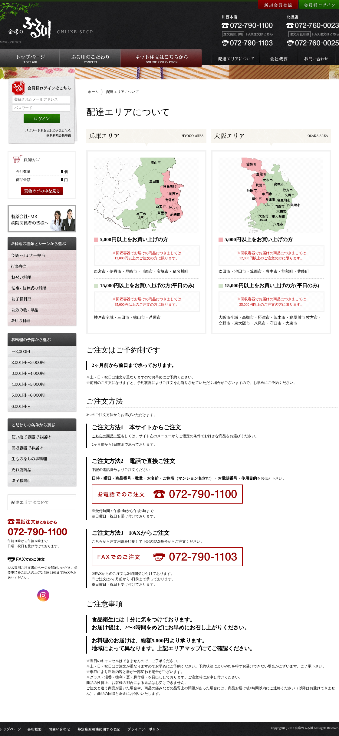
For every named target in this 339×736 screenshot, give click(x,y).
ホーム (93, 92)
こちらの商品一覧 (106, 436)
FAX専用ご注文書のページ (28, 567)
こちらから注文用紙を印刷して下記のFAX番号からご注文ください (146, 541)
